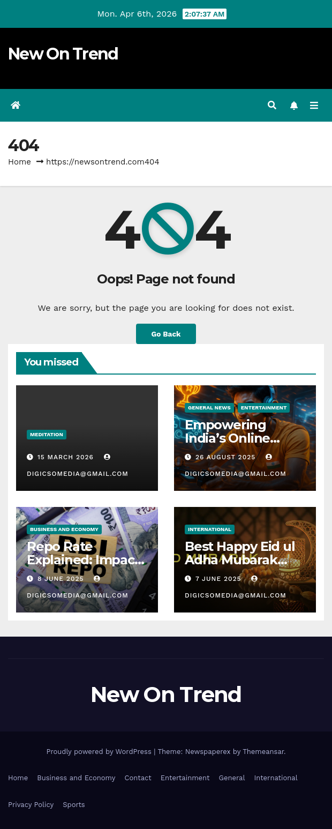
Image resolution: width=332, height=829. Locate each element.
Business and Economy (76, 778)
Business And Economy (64, 529)
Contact (138, 778)
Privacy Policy (31, 805)
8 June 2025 (61, 578)
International (209, 529)
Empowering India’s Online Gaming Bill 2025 (237, 438)
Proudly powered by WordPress (100, 752)
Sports (74, 805)
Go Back (165, 334)
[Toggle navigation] (314, 105)
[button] (272, 105)
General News (209, 407)
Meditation (46, 434)
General (231, 778)
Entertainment (264, 407)
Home (19, 162)
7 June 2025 (219, 578)
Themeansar (263, 752)
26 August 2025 (226, 457)
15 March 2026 (66, 457)
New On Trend (63, 54)
